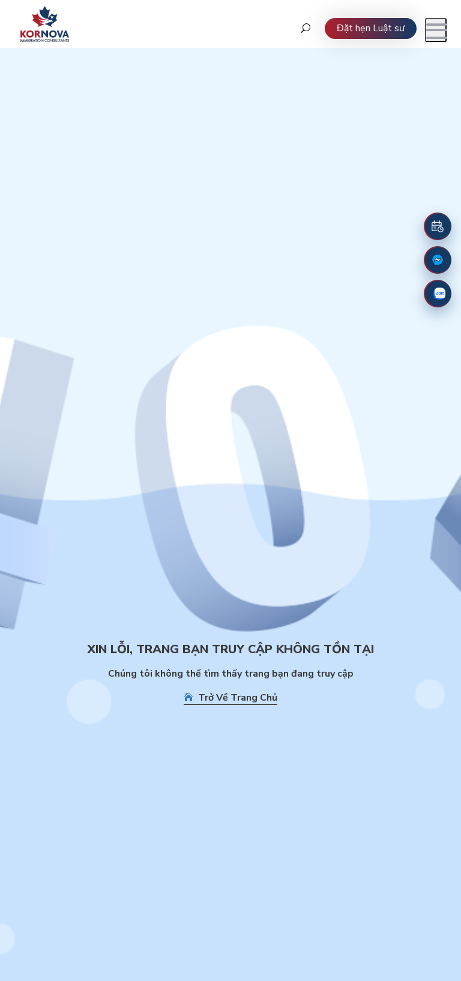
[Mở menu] (436, 30)
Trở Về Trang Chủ (230, 697)
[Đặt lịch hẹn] (437, 226)
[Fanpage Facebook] (437, 260)
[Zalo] (437, 293)
